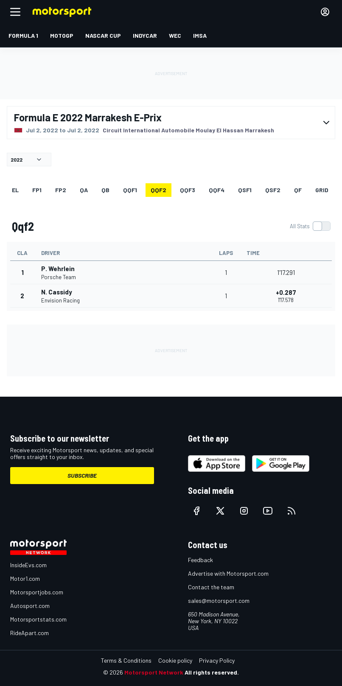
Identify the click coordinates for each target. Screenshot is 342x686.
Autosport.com (30, 605)
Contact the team (211, 587)
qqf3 (187, 189)
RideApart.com (29, 632)
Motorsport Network (153, 672)
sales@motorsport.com (218, 600)
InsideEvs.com (28, 564)
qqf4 (216, 189)
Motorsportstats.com (38, 619)
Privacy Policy (217, 660)
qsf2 (272, 189)
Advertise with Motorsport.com (228, 573)
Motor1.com (25, 578)
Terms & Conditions (126, 660)
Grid (321, 189)
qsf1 (245, 189)
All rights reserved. (212, 672)
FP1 (37, 189)
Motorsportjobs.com (36, 592)
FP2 (60, 189)
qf (298, 189)
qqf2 (158, 189)
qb (105, 189)
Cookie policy (175, 660)
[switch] (310, 226)
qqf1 (130, 189)
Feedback (200, 559)
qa (84, 189)
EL (15, 189)
